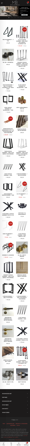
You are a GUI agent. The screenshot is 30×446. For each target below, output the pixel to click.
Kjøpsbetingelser (10, 423)
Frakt (4, 423)
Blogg (18, 425)
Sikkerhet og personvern (21, 423)
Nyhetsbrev (12, 425)
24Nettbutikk (18, 439)
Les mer (25, 435)
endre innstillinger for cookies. (11, 437)
